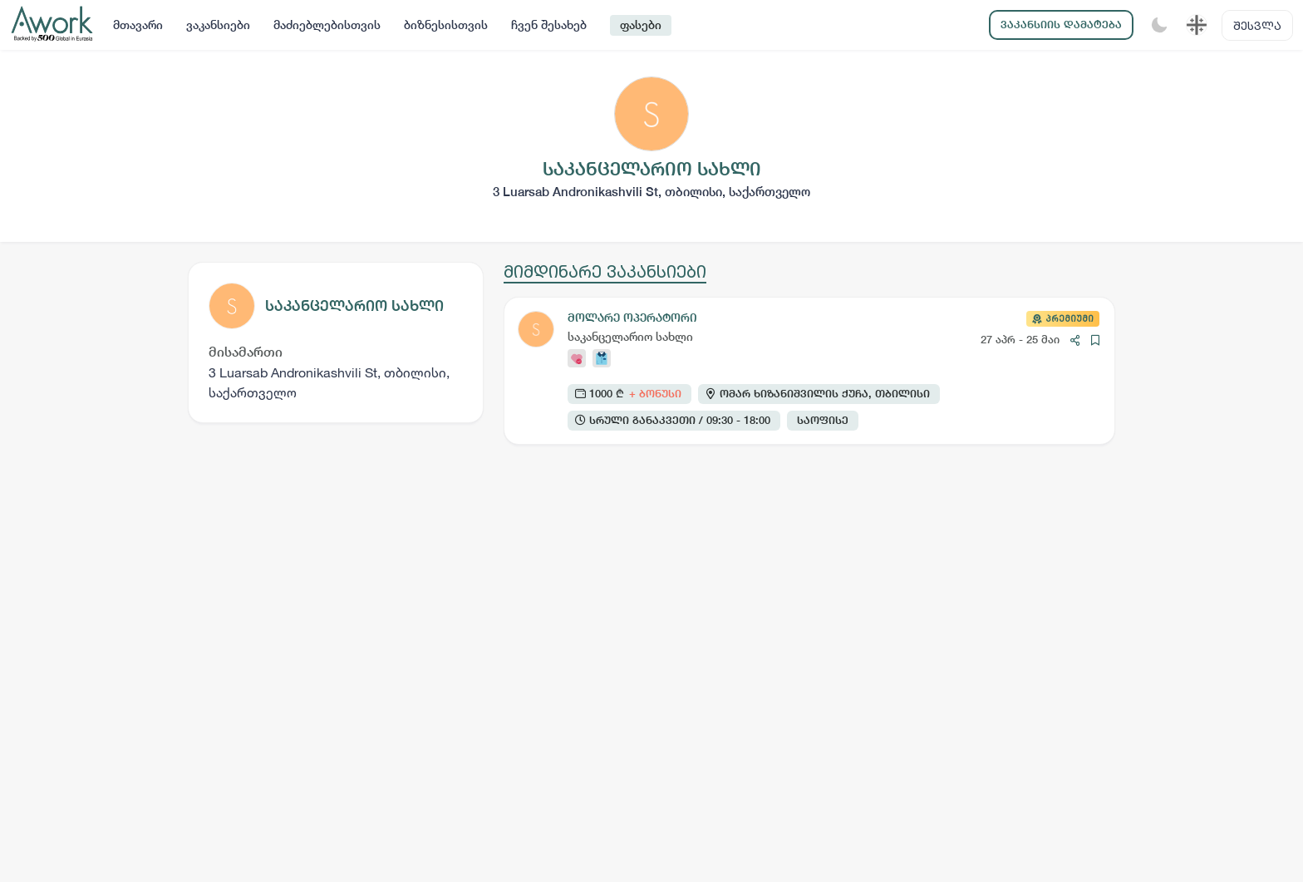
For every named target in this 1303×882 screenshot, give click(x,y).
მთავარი (138, 25)
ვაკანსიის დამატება (1061, 24)
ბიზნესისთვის (446, 25)
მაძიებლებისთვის (327, 25)
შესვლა (1257, 25)
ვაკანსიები (218, 25)
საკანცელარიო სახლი (354, 305)
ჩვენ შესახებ (549, 25)
